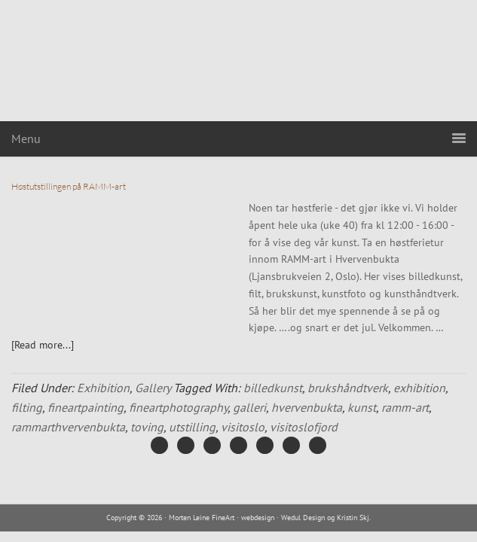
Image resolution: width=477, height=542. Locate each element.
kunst (361, 407)
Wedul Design (303, 517)
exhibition (419, 387)
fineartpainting (85, 407)
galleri (249, 407)
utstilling (192, 426)
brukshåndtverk (347, 387)
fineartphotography (178, 407)
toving (147, 426)
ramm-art (405, 407)
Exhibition (103, 387)
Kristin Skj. (354, 517)
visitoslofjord (304, 426)
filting (26, 407)
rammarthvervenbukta (68, 426)
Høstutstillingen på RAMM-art (68, 186)
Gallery (152, 387)
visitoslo (242, 426)
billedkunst (272, 387)
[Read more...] (42, 345)
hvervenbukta (306, 407)
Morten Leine (239, 60)
